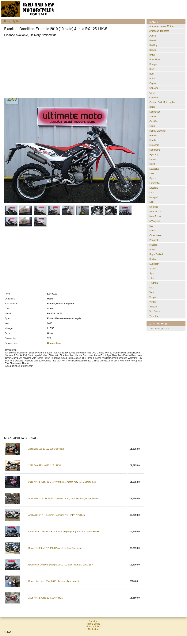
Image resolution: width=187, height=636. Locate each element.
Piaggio (153, 245)
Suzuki (152, 268)
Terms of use (93, 624)
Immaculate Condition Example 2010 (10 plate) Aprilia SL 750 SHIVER (64, 531)
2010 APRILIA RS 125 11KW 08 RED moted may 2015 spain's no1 (62, 482)
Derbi (152, 107)
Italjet (152, 164)
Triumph (153, 283)
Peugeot (153, 240)
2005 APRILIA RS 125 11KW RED (45, 597)
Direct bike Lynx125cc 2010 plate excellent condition (54, 581)
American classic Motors (161, 26)
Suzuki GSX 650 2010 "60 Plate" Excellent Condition (55, 548)
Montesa (153, 207)
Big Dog (153, 45)
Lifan (151, 192)
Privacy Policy (93, 626)
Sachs (152, 259)
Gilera (152, 126)
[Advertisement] (55, 67)
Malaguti (153, 197)
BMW (152, 54)
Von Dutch (154, 311)
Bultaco (153, 78)
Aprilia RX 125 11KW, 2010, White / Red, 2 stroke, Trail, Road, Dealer (63, 498)
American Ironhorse (159, 31)
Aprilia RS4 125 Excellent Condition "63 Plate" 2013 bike (57, 515)
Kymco (152, 178)
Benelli (152, 40)
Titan (151, 278)
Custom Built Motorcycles (162, 102)
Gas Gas (153, 121)
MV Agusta (154, 221)
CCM (152, 92)
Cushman (154, 97)
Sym (151, 273)
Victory (152, 302)
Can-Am (153, 88)
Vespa (152, 297)
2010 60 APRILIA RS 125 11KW (44, 465)
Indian (152, 159)
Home (7, 21)
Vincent (153, 306)
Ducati (152, 116)
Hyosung (153, 154)
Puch (152, 249)
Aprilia (16, 21)
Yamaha (153, 316)
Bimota (152, 50)
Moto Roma (155, 216)
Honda (152, 140)
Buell (152, 73)
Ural (151, 287)
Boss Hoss (154, 59)
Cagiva (152, 83)
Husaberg (154, 145)
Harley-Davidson (157, 130)
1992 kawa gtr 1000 (159, 328)
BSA (151, 69)
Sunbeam (154, 264)
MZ (151, 226)
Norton (152, 230)
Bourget (153, 64)
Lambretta (154, 183)
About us (93, 621)
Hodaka (153, 135)
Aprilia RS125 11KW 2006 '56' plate (46, 449)
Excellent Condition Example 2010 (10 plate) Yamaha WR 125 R (60, 564)
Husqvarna (154, 149)
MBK (151, 202)
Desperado (155, 111)
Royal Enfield (156, 254)
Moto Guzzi (155, 211)
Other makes (155, 235)
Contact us (93, 629)
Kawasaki (154, 169)
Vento (152, 292)
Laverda (153, 188)
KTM (151, 173)
